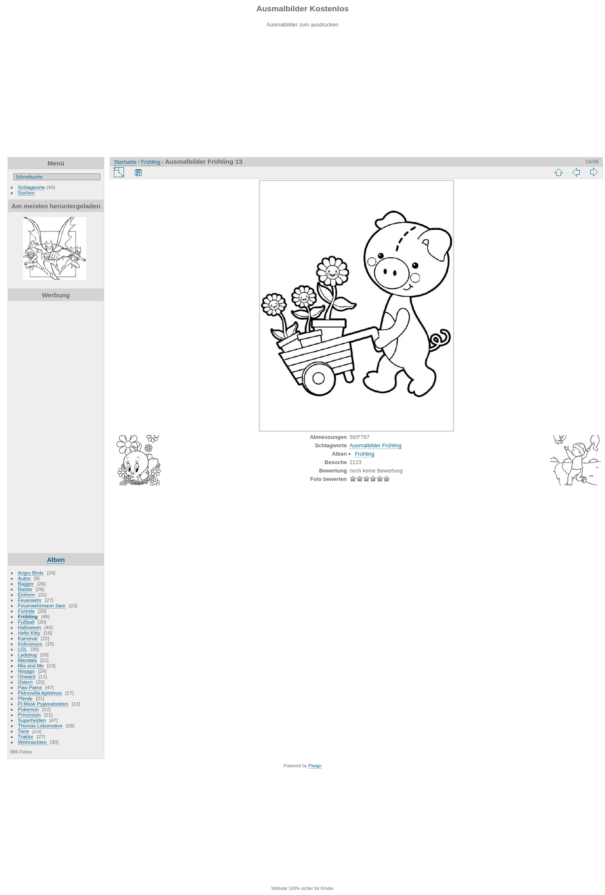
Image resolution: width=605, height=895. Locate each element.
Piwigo (314, 765)
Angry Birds (31, 572)
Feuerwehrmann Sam (42, 605)
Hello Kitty (29, 632)
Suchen (26, 192)
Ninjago (26, 671)
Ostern (25, 682)
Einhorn (26, 594)
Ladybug (27, 654)
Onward (26, 676)
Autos (24, 578)
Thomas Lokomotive (40, 725)
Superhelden (32, 720)
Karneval (27, 638)
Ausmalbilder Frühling (376, 445)
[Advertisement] (302, 98)
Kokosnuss (31, 643)
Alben (56, 559)
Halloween (29, 627)
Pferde (25, 698)
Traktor (26, 736)
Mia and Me (31, 665)
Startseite (125, 162)
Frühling (28, 616)
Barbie (25, 589)
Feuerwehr (30, 600)
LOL (22, 649)
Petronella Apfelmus (40, 693)
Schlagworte (31, 187)
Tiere (23, 731)
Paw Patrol (30, 687)
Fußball (26, 622)
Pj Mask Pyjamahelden (43, 703)
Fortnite (26, 611)
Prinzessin (29, 714)
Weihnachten (33, 742)
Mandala (27, 660)
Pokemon (28, 709)
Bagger (26, 583)
